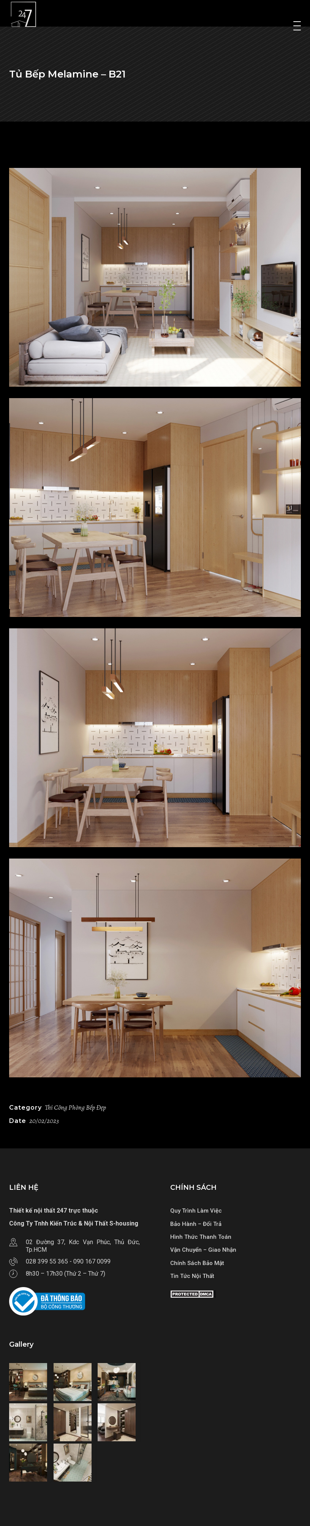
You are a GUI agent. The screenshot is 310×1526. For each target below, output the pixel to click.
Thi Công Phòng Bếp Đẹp (75, 1107)
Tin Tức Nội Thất (192, 1276)
